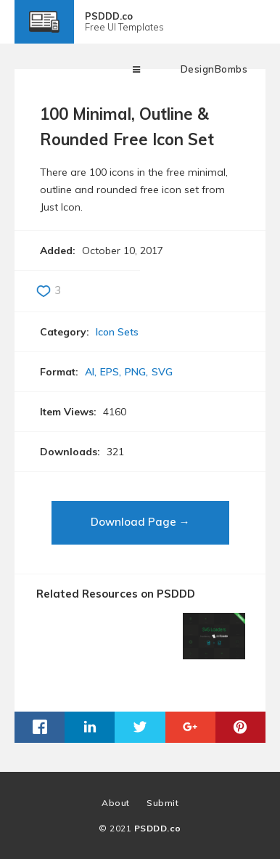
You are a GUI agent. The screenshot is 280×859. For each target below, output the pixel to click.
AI (89, 371)
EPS (109, 371)
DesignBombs (214, 69)
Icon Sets (117, 331)
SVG (162, 371)
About (116, 802)
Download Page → (140, 522)
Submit (162, 802)
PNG (135, 371)
